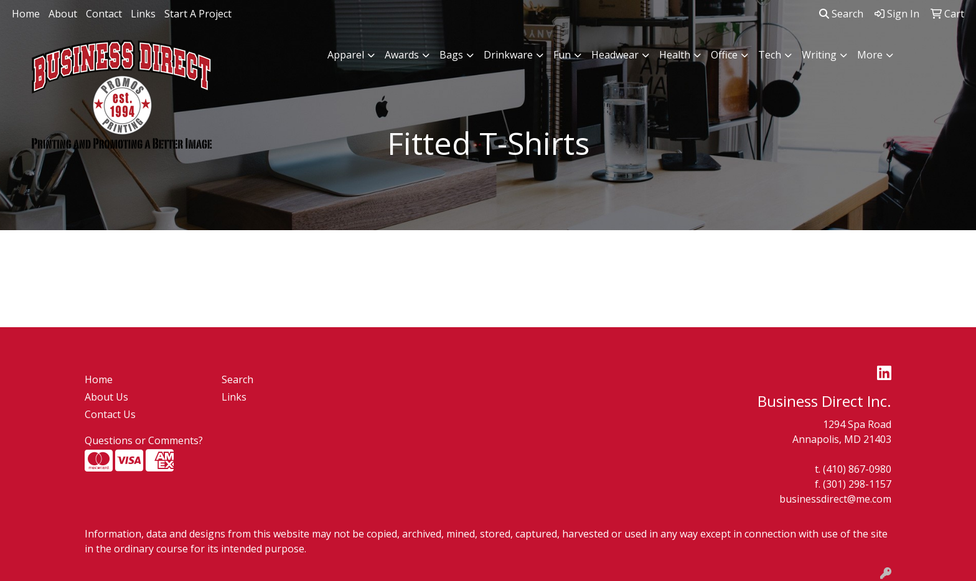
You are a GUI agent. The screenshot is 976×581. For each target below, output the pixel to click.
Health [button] (674, 55)
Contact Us (110, 414)
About (63, 14)
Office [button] (724, 55)
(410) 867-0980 (857, 469)
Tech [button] (769, 55)
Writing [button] (819, 55)
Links (143, 14)
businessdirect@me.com (835, 499)
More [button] (870, 55)
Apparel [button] (345, 55)
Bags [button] (451, 55)
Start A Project (198, 14)
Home (26, 14)
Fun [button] (562, 55)
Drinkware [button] (508, 55)
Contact (104, 14)
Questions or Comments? (144, 440)
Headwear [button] (615, 55)
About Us (106, 397)
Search (841, 14)
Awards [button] (402, 55)
